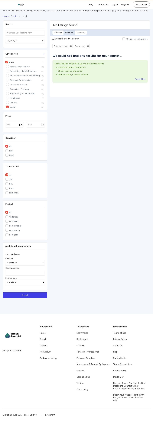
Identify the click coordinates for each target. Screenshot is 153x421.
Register (125, 4)
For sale (80, 345)
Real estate (82, 339)
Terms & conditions (122, 364)
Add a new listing (48, 358)
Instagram (50, 415)
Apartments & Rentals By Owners (93, 364)
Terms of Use (119, 333)
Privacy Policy (120, 339)
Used (11, 155)
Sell (11, 179)
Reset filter (140, 79)
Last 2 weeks (15, 226)
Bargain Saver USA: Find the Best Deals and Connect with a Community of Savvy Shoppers (129, 386)
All (10, 146)
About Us (117, 345)
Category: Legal (61, 46)
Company (80, 32)
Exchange (13, 193)
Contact (44, 345)
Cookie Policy (119, 370)
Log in (115, 4)
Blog (91, 4)
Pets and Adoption (85, 358)
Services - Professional (87, 351)
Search (25, 295)
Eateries (80, 370)
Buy (11, 184)
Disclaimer (118, 377)
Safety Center (120, 358)
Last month (14, 230)
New (11, 151)
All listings (58, 32)
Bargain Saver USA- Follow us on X (20, 415)
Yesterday (13, 217)
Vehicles (80, 383)
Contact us (103, 4)
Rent (11, 188)
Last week (14, 221)
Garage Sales (83, 377)
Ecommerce (82, 333)
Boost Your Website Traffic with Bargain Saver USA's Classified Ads (128, 397)
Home (43, 333)
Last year (13, 235)
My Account (45, 351)
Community (82, 389)
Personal (69, 32)
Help (115, 351)
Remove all (80, 46)
